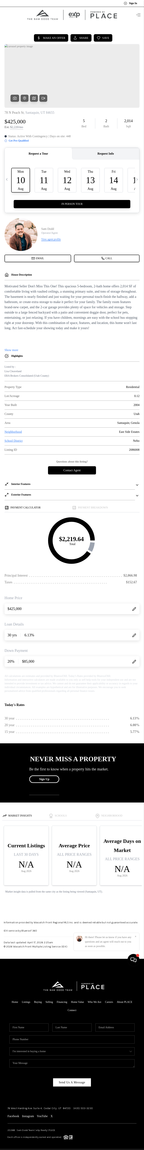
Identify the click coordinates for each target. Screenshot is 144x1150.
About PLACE (124, 1000)
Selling (49, 1000)
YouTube (42, 1114)
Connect (72, 1008)
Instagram (28, 1114)
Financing (62, 1000)
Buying (38, 1000)
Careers (109, 1000)
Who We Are (94, 1000)
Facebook (13, 1114)
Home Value (77, 1000)
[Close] (135, 1116)
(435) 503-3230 (83, 1106)
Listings (26, 1000)
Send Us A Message (72, 1080)
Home (15, 1000)
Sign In (130, 3)
